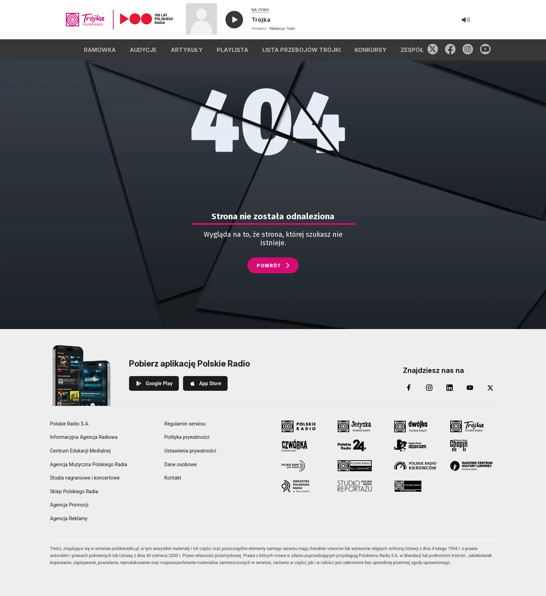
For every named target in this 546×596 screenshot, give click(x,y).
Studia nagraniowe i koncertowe (85, 478)
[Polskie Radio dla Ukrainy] (305, 466)
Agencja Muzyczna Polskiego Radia (88, 464)
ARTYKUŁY (187, 49)
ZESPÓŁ (412, 49)
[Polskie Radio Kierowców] (417, 465)
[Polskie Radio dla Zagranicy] (361, 466)
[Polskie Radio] (305, 427)
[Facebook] (409, 388)
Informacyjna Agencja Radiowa (84, 437)
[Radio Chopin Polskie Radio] (473, 445)
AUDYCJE (143, 49)
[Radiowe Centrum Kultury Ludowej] (473, 465)
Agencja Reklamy (69, 518)
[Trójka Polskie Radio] (473, 427)
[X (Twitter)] (490, 388)
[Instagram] (429, 388)
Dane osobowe (180, 464)
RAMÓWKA (100, 49)
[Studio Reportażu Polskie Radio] (361, 486)
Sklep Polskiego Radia (74, 491)
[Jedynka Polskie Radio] (361, 427)
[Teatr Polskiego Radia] (417, 486)
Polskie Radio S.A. (70, 424)
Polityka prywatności (187, 437)
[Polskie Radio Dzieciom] (417, 445)
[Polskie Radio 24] (361, 445)
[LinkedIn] (450, 388)
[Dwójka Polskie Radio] (417, 427)
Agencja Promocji (69, 505)
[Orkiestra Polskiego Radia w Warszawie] (305, 486)
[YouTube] (470, 388)
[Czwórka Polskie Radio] (305, 445)
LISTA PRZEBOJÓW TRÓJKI (301, 49)
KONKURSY (370, 49)
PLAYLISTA (232, 49)
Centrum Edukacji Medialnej (80, 451)
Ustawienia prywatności (190, 451)
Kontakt (172, 478)
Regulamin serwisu (185, 424)
